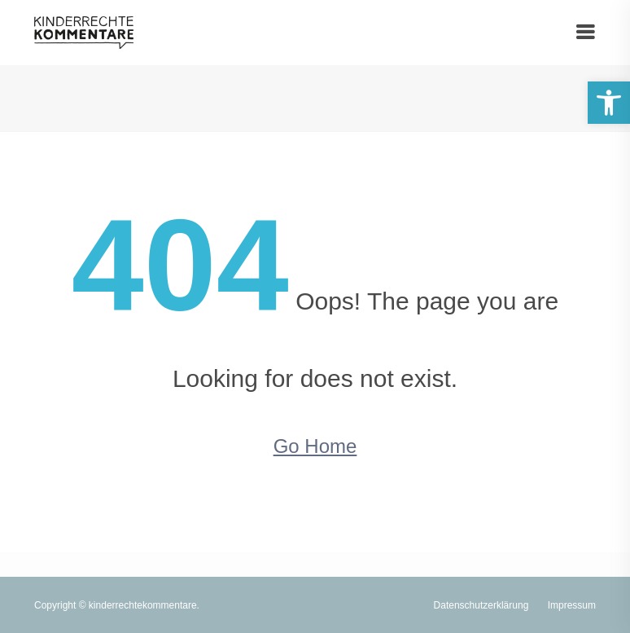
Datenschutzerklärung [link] (481, 605)
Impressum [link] (572, 605)
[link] (609, 102)
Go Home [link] (315, 446)
